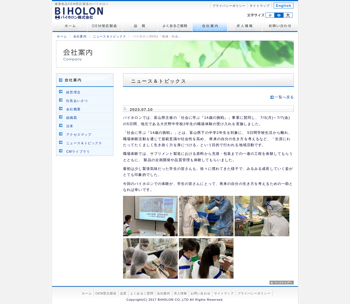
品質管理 (140, 27)
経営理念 (73, 92)
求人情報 (245, 27)
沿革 (69, 126)
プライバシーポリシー (229, 5)
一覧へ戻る (284, 97)
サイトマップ (260, 5)
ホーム (70, 27)
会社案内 (210, 27)
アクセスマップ (78, 135)
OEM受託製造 (105, 27)
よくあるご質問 (175, 27)
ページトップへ (281, 283)
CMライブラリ (78, 152)
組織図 (71, 118)
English (283, 6)
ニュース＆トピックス (109, 36)
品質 (123, 293)
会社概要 (73, 109)
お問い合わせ (280, 27)
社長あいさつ (77, 101)
